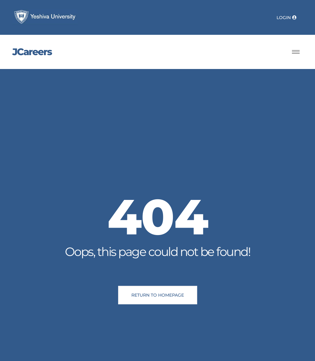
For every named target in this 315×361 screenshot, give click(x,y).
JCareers (32, 52)
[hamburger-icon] (296, 52)
